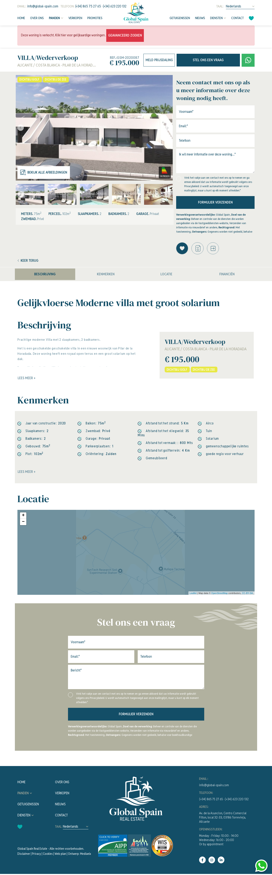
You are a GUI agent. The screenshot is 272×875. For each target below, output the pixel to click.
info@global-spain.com (42, 6)
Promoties (94, 18)
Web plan (60, 855)
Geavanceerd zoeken (125, 35)
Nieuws (200, 18)
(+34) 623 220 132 (114, 6)
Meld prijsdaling (159, 60)
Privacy (36, 855)
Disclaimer (23, 855)
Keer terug (28, 261)
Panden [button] (54, 18)
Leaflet (193, 594)
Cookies (48, 855)
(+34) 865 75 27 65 (88, 6)
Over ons (37, 18)
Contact (237, 18)
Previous (20, 128)
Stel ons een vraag (208, 60)
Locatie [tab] (166, 275)
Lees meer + (26, 473)
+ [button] (23, 516)
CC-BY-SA (247, 594)
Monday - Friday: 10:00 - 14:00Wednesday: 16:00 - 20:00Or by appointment (218, 841)
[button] (215, 248)
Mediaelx (85, 855)
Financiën (227, 275)
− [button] (23, 523)
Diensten (216, 18)
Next (168, 128)
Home (21, 18)
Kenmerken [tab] (106, 275)
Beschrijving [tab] (45, 275)
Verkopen (75, 18)
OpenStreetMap (219, 594)
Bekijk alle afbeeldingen (43, 172)
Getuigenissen (180, 18)
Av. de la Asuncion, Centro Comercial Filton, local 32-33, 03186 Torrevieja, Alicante (222, 818)
